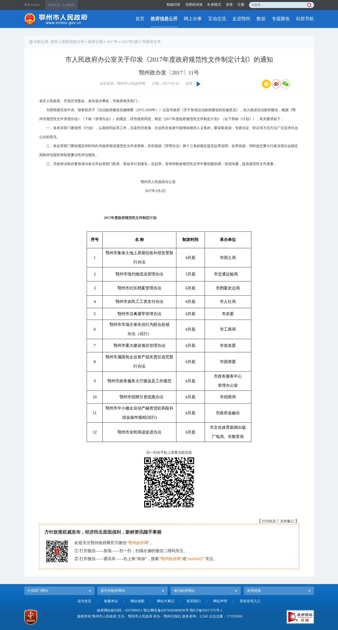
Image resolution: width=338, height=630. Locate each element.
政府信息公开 (164, 18)
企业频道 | (68, 5)
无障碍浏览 (194, 4)
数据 (261, 18)
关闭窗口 (287, 521)
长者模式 (214, 4)
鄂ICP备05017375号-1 (206, 610)
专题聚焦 (281, 18)
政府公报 (95, 42)
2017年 (112, 42)
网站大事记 (165, 601)
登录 (229, 4)
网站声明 (220, 601)
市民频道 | (54, 5)
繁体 (27, 4)
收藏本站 (111, 601)
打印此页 (269, 521)
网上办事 (193, 18)
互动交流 (217, 18)
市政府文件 (151, 42)
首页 (139, 18)
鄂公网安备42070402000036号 (166, 610)
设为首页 (84, 601)
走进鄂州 (241, 18)
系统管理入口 (250, 601)
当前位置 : (41, 42)
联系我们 (194, 601)
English (35, 4)
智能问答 (173, 4)
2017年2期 (130, 42)
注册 (240, 4)
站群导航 (305, 18)
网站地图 (137, 601)
